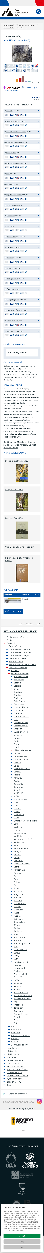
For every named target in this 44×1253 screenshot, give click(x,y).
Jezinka (17, 762)
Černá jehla (19, 704)
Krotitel (17, 808)
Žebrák (17, 1017)
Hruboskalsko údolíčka (20, 652)
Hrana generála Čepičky (13, 310)
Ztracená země (21, 1014)
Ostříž (16, 867)
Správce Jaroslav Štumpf (23, 445)
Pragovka (18, 894)
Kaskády (18, 781)
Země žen (18, 1008)
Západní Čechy (14, 1082)
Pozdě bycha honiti (12, 279)
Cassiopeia (9, 184)
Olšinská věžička (22, 864)
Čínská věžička (21, 707)
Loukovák (18, 827)
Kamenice (16, 1029)
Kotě (16, 802)
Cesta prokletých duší (13, 300)
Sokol (16, 934)
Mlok (16, 845)
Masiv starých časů (23, 839)
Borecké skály (16, 646)
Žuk (15, 1023)
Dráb (16, 720)
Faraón (17, 738)
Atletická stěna (21, 677)
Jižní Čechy (12, 1051)
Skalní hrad (19, 931)
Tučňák (17, 980)
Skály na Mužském (30, 25)
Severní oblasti (16, 661)
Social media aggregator (22, 1108)
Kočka (17, 796)
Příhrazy (15, 1039)
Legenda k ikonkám (15, 1094)
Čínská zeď (19, 710)
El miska (18, 735)
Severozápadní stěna (12, 321)
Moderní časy (11, 216)
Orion (8, 174)
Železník (18, 1020)
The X (8, 226)
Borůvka (18, 698)
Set (22, 1247)
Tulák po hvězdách (12, 205)
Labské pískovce (15, 1060)
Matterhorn (19, 842)
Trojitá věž (19, 971)
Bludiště (18, 695)
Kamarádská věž (22, 769)
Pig (15, 876)
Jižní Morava (13, 1054)
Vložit (13, 611)
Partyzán (18, 873)
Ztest (9, 1085)
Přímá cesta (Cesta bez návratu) (15, 142)
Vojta (16, 1002)
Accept (22, 1236)
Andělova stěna (11, 237)
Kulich (17, 812)
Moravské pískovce (16, 1066)
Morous (17, 854)
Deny (22, 1242)
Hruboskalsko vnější (19, 655)
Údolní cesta (10, 289)
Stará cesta (9, 111)
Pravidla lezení (11, 448)
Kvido (16, 818)
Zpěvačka (18, 1011)
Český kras (12, 640)
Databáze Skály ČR (9, 25)
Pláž (16, 885)
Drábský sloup (21, 726)
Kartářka (18, 778)
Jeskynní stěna (21, 759)
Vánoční (17, 986)
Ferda (16, 741)
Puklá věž (18, 910)
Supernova (10, 331)
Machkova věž (21, 833)
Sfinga (17, 925)
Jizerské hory (13, 1048)
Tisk (38, 623)
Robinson (18, 919)
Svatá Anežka (20, 950)
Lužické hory (13, 1063)
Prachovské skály (17, 658)
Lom (16, 824)
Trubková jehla (21, 974)
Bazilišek (18, 686)
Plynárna (18, 888)
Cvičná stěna (20, 701)
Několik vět (10, 268)
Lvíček (17, 830)
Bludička (18, 692)
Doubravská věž (21, 716)
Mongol (17, 851)
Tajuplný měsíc (21, 962)
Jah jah (17, 753)
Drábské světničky (9, 28)
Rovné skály (19, 922)
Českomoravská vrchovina (19, 637)
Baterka (17, 683)
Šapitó (17, 953)
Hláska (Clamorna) (22, 750)
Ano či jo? (10, 247)
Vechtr (17, 989)
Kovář (16, 805)
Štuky (16, 956)
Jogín (16, 766)
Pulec (16, 913)
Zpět (20, 623)
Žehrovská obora (19, 1045)
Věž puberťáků (21, 992)
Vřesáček (18, 1005)
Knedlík (17, 790)
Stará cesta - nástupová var (13, 121)
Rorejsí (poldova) (11, 153)
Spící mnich (19, 937)
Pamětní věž (19, 870)
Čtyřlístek (18, 713)
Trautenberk (19, 968)
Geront (17, 744)
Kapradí (17, 772)
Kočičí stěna (19, 793)
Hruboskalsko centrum (20, 649)
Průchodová (20, 904)
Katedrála (18, 784)
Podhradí (18, 891)
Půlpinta (18, 916)
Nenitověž (18, 861)
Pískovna (18, 882)
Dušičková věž (21, 732)
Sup (15, 946)
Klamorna (18, 787)
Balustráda (19, 680)
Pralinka (17, 897)
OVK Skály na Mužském (15, 442)
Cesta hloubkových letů (12, 163)
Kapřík (17, 775)
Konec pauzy (10, 258)
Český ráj (20, 25)
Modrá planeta (21, 848)
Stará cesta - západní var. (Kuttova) (16, 132)
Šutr (16, 959)
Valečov (15, 1042)
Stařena (17, 940)
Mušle (16, 858)
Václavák (18, 983)
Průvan (17, 907)
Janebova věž (20, 756)
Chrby (14, 1026)
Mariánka (18, 836)
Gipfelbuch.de (27, 105)
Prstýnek (18, 900)
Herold (17, 747)
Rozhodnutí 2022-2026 (14, 374)
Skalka (17, 928)
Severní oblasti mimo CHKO (22, 665)
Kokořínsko (12, 1057)
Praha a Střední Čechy (17, 1070)
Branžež (15, 671)
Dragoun (18, 729)
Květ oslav (19, 815)
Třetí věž (18, 977)
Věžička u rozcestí (22, 999)
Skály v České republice (20, 631)
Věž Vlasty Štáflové (23, 996)
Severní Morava (14, 1073)
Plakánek (15, 1032)
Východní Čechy (14, 1079)
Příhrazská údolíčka (20, 1036)
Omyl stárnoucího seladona (14, 195)
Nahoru (29, 623)
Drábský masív (21, 723)
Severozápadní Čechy (17, 1076)
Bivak (16, 689)
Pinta (16, 879)
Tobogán (18, 965)
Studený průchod (22, 943)
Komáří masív (20, 799)
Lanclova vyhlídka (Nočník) (27, 821)
